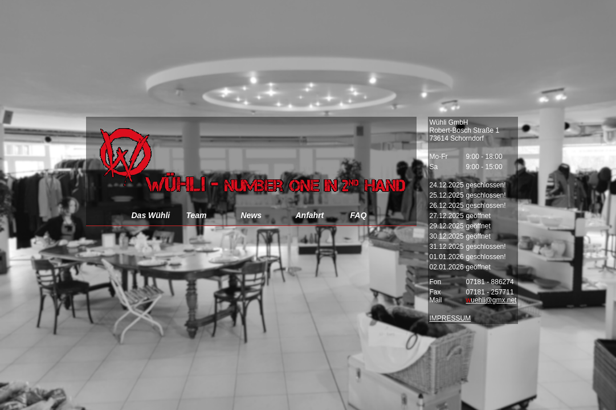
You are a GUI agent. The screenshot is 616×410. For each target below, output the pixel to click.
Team (196, 215)
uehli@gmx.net (491, 300)
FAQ (358, 215)
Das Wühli (151, 215)
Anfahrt (310, 215)
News (251, 215)
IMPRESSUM (450, 318)
